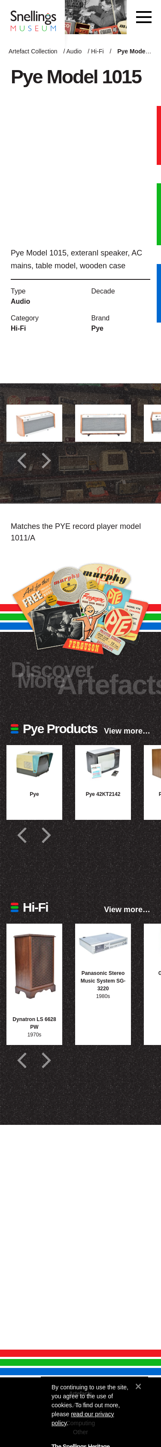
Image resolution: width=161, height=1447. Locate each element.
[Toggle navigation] (144, 17)
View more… (127, 731)
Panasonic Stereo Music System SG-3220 (103, 981)
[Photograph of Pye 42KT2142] (103, 763)
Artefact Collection (33, 51)
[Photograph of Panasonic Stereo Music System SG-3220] (103, 942)
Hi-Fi (97, 51)
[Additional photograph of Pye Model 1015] (34, 423)
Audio (74, 51)
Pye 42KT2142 (103, 794)
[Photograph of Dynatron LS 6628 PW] (34, 965)
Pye (97, 328)
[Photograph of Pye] (34, 763)
